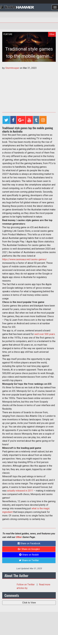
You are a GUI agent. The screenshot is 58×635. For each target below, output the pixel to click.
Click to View (29, 602)
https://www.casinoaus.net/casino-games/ (24, 259)
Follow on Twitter (26, 584)
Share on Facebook (29, 543)
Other (19, 537)
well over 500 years (44, 334)
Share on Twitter (29, 560)
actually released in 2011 (20, 490)
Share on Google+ (29, 549)
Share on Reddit (29, 554)
